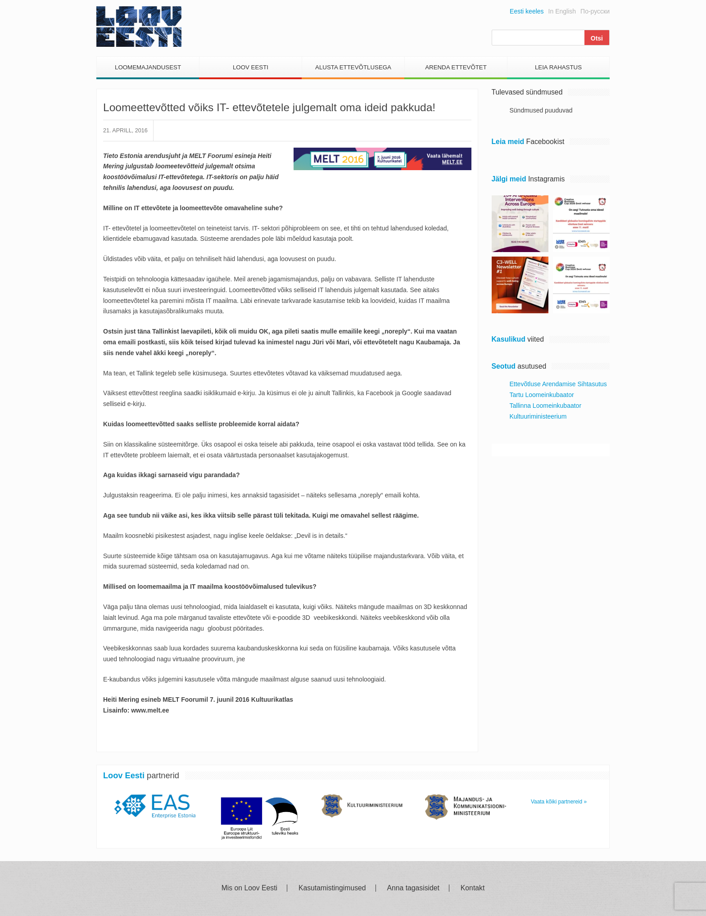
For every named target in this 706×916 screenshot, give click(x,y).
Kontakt (472, 888)
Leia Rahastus (558, 67)
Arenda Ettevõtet (456, 67)
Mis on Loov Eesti (249, 888)
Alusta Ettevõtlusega (353, 67)
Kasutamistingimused (332, 888)
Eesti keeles (526, 11)
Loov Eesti (250, 67)
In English (562, 11)
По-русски (595, 11)
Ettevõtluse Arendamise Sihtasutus (558, 384)
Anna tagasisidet (413, 888)
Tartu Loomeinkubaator (542, 394)
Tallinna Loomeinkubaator (546, 405)
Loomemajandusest (148, 67)
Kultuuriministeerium (538, 416)
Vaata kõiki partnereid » (559, 802)
